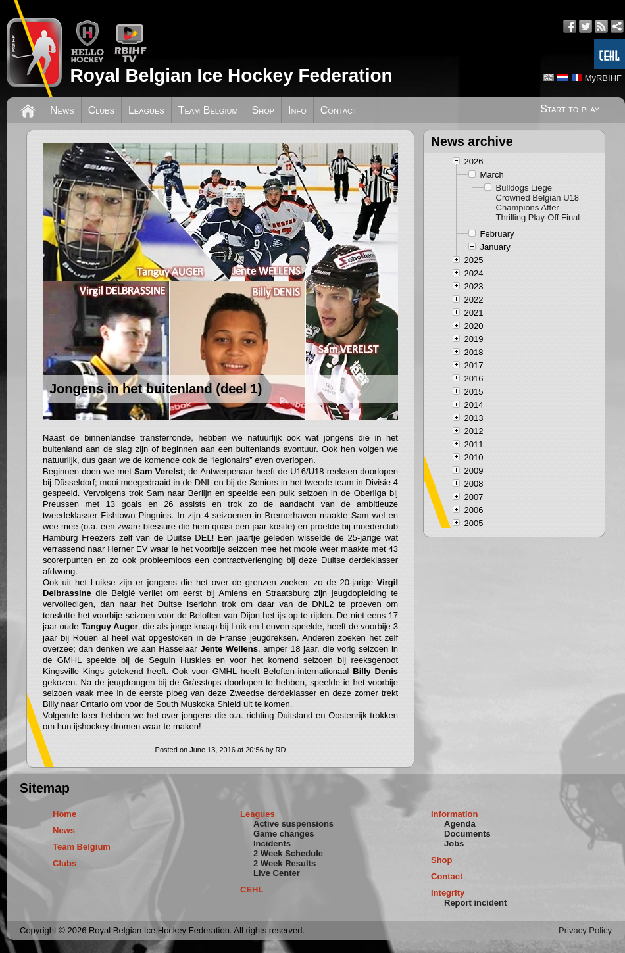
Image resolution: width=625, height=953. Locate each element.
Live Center (276, 873)
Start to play (569, 108)
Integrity (447, 893)
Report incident (475, 903)
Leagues (146, 110)
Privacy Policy (585, 930)
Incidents (272, 843)
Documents (467, 834)
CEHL (251, 889)
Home (64, 814)
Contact (338, 110)
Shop (263, 110)
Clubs (101, 110)
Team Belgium (208, 110)
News (62, 110)
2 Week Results (284, 863)
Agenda (460, 824)
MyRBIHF (603, 78)
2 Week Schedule (288, 853)
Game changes (283, 834)
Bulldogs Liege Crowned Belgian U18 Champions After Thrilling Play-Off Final (538, 202)
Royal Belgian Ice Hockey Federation (231, 75)
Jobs (454, 843)
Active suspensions (293, 824)
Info (297, 110)
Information (454, 814)
